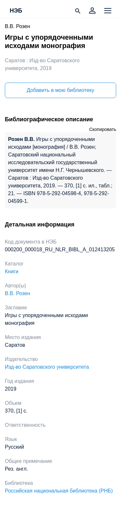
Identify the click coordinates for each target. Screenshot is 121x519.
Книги (11, 271)
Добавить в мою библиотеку (60, 90)
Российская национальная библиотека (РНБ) (59, 491)
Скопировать (102, 129)
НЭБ (16, 11)
